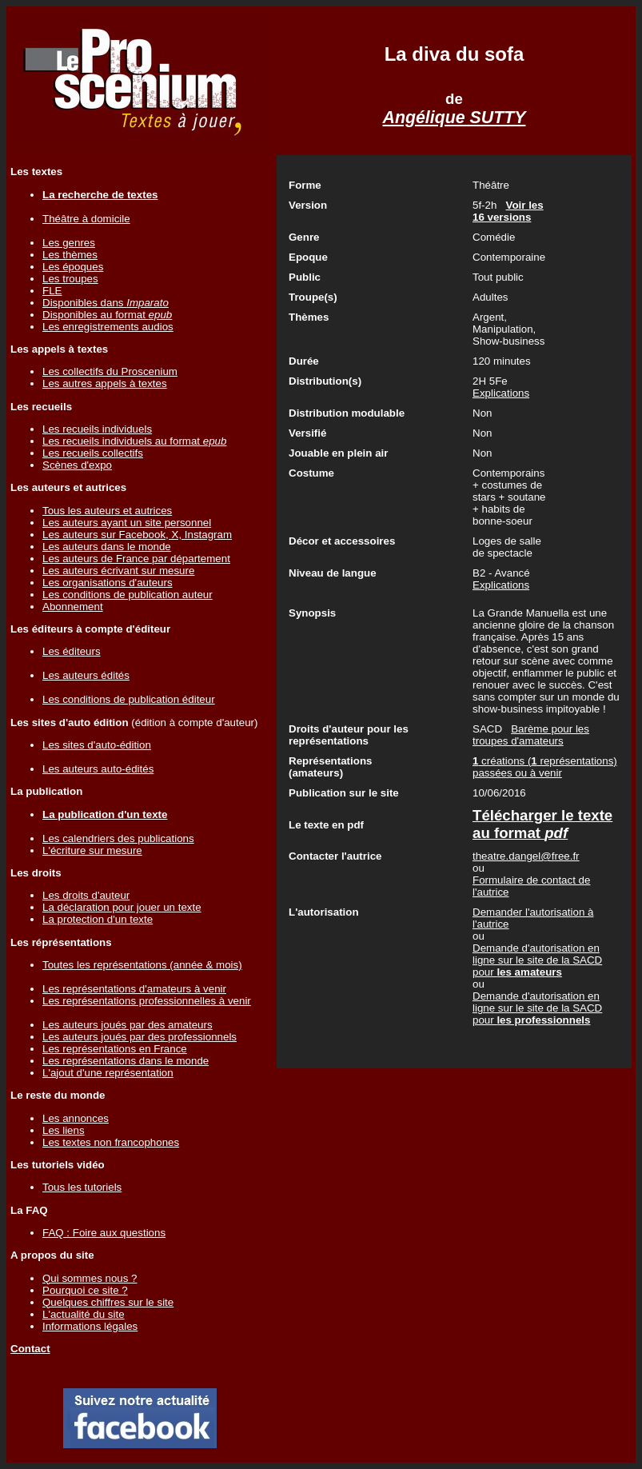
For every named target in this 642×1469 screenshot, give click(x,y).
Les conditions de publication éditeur (128, 699)
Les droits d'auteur (86, 895)
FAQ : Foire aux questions (103, 1233)
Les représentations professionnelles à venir (146, 1001)
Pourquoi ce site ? (85, 1290)
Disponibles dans (105, 303)
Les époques (72, 267)
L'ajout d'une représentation (107, 1073)
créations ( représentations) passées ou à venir (545, 767)
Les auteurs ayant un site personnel (126, 523)
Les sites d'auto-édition (96, 745)
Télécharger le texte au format (542, 824)
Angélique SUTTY (454, 117)
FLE (52, 291)
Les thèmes (70, 255)
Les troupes (70, 279)
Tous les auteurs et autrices (107, 511)
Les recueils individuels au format (134, 441)
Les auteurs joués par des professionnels (139, 1037)
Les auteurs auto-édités (98, 769)
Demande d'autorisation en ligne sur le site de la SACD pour (537, 960)
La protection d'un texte (97, 919)
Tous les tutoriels (82, 1187)
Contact (30, 1349)
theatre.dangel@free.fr (526, 856)
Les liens (63, 1130)
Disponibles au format (107, 315)
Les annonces (75, 1118)
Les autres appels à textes (104, 383)
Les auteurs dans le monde (106, 547)
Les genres (68, 243)
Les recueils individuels (97, 429)
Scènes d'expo (77, 465)
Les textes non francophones (110, 1142)
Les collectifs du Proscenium (109, 371)
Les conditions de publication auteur (127, 595)
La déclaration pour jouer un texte (121, 907)
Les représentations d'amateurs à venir (134, 989)
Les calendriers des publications (118, 838)
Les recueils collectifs (92, 453)
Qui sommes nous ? (90, 1278)
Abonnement (72, 607)
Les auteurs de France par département (136, 559)
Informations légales (90, 1326)
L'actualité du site (83, 1314)
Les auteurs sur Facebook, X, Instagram (137, 535)
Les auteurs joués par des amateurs (127, 1025)
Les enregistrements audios (107, 327)
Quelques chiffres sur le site (107, 1302)
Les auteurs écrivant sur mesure (118, 571)
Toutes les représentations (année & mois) (142, 965)
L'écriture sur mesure (92, 850)
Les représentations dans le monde (125, 1061)
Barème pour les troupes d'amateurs (531, 735)
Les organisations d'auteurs (107, 583)
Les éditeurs (71, 651)
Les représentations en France (114, 1049)
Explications (501, 393)
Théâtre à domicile (86, 219)
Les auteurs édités (86, 675)
